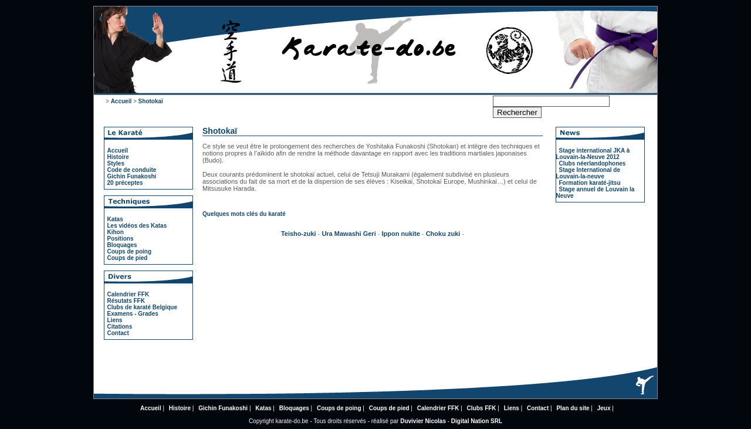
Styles (115, 163)
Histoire (118, 157)
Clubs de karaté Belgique (142, 307)
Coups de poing (129, 251)
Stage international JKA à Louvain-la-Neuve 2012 (593, 153)
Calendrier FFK (128, 294)
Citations (120, 326)
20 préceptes (125, 183)
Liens (115, 320)
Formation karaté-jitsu (590, 183)
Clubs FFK (481, 408)
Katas (115, 219)
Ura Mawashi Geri (349, 233)
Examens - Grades (132, 313)
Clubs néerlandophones (592, 163)
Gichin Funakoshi (132, 176)
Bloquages (122, 245)
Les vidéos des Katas (137, 225)
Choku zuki (443, 233)
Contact (118, 333)
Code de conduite (132, 170)
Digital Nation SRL (476, 421)
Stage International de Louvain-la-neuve (588, 173)
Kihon (115, 232)
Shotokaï (150, 101)
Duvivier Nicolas (423, 421)
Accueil (121, 101)
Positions (120, 238)
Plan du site (572, 408)
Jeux (604, 408)
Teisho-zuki (299, 233)
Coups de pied (127, 258)
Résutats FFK (126, 301)
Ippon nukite (401, 233)
